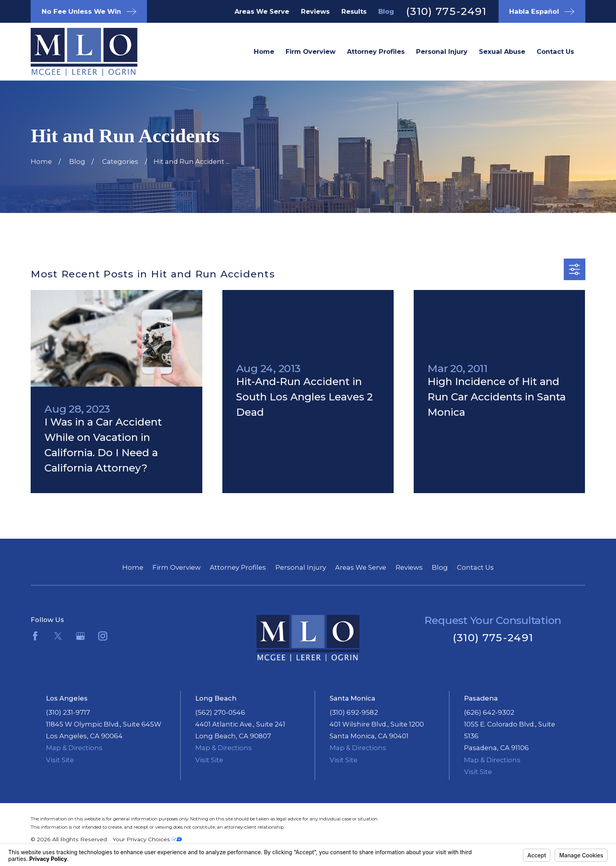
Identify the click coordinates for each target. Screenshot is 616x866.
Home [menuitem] (264, 51)
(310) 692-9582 (354, 712)
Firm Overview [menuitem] (311, 51)
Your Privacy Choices (147, 839)
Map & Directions (74, 748)
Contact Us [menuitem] (555, 51)
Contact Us (475, 567)
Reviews (315, 11)
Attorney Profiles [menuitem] (376, 51)
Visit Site (60, 760)
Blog (386, 11)
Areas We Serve (262, 11)
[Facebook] (35, 635)
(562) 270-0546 (220, 712)
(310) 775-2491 (446, 11)
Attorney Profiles (238, 567)
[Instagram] (102, 635)
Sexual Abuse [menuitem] (502, 51)
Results (354, 11)
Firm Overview (176, 567)
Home (132, 567)
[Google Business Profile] (80, 635)
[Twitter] (57, 635)
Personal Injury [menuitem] (442, 51)
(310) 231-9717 (68, 712)
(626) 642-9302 (489, 712)
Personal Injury (300, 567)
